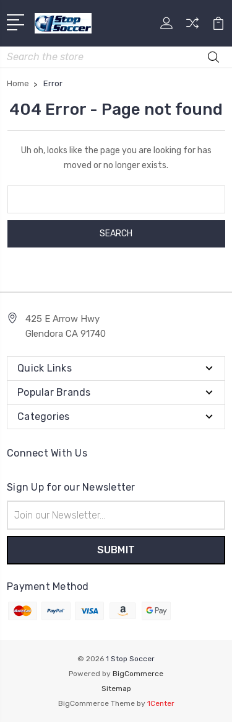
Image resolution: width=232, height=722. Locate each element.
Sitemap (116, 688)
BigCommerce (138, 673)
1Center (160, 703)
